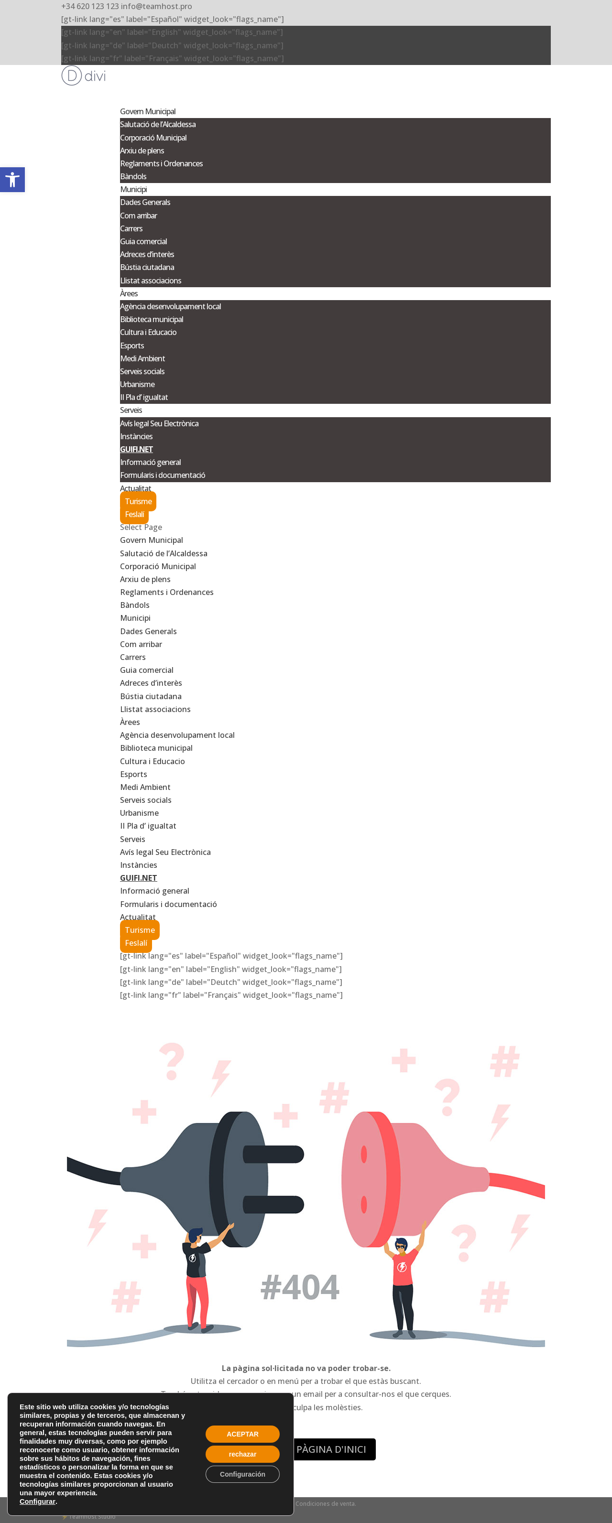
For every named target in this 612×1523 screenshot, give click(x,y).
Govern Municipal (151, 540)
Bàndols (133, 176)
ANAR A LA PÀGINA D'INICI (306, 1449)
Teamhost (82, 1516)
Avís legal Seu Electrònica (159, 423)
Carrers (131, 228)
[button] (12, 179)
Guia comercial (143, 241)
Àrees (130, 722)
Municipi (135, 618)
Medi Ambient (142, 358)
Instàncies (136, 436)
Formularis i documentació (162, 475)
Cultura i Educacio (148, 332)
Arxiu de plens (142, 150)
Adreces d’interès (147, 254)
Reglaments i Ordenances (161, 163)
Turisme (138, 501)
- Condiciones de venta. (324, 1504)
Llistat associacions (150, 280)
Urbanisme (137, 384)
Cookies (279, 1504)
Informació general (150, 462)
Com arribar (138, 215)
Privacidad (215, 1504)
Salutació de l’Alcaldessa (158, 124)
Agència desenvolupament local (170, 306)
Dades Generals (145, 202)
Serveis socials (142, 371)
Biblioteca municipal (151, 319)
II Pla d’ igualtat (144, 397)
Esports (132, 345)
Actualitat (138, 917)
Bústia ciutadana (147, 267)
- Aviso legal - (248, 1504)
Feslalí (134, 514)
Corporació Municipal (153, 137)
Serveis (132, 839)
